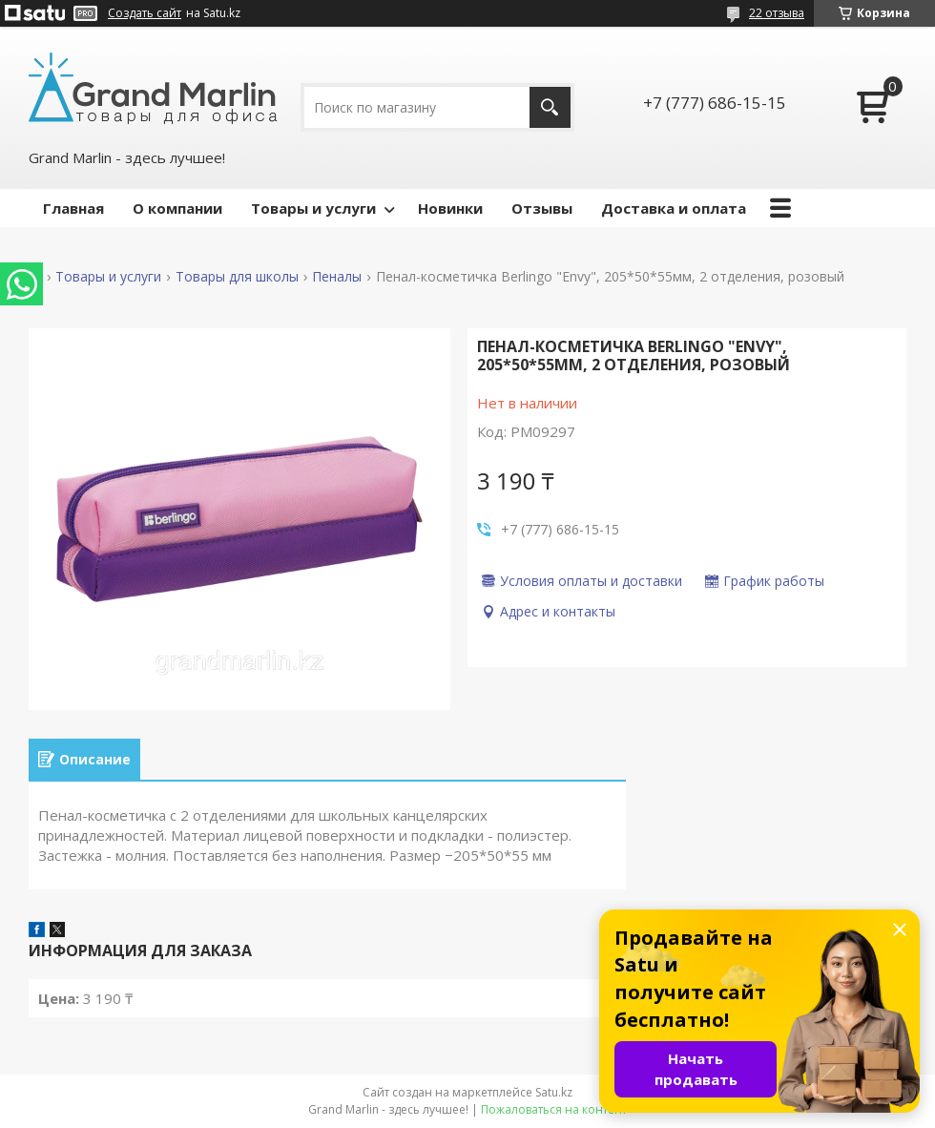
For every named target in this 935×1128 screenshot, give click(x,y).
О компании (177, 208)
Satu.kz (553, 1092)
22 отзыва (776, 13)
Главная (73, 208)
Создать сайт (144, 13)
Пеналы (337, 276)
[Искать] (550, 107)
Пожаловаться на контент (554, 1109)
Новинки (450, 208)
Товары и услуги (313, 208)
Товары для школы (237, 276)
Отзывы (541, 208)
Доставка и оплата (673, 208)
